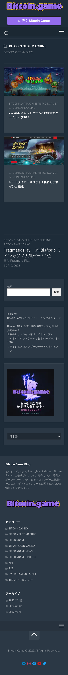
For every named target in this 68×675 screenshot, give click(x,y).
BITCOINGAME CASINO (22, 107)
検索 (9, 286)
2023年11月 (15, 600)
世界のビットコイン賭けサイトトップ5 (29, 334)
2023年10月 (15, 606)
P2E (11, 568)
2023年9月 (15, 611)
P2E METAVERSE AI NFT (22, 574)
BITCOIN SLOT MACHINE (23, 103)
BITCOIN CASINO (18, 528)
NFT (11, 562)
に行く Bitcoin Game (34, 21)
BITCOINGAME (47, 103)
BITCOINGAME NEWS (21, 551)
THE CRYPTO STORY (21, 579)
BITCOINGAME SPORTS (22, 557)
